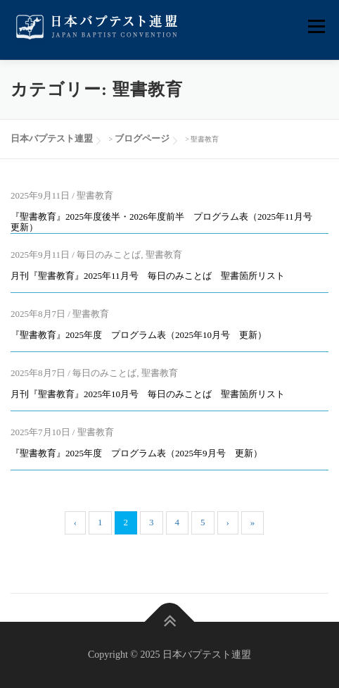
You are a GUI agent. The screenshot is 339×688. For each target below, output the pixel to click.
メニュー (316, 26)
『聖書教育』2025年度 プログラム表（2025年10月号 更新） (139, 335)
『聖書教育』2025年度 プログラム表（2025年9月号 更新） (136, 453)
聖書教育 (95, 195)
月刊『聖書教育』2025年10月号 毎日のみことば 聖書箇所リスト (148, 394)
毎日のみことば (109, 254)
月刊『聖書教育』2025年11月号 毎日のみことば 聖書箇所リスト (148, 275)
